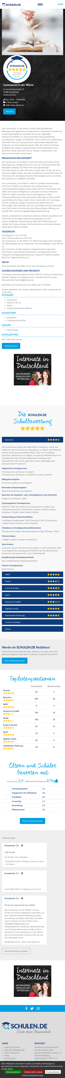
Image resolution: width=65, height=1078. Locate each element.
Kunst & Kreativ (32, 588)
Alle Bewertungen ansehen (16, 951)
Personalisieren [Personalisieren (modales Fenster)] (53, 1072)
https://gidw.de (17, 105)
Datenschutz (9, 1058)
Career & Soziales (12, 622)
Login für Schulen (12, 1047)
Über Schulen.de (11, 1052)
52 (54, 712)
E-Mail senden (12, 102)
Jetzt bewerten (11, 346)
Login (60, 4)
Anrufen (9, 111)
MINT (32, 574)
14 (36, 733)
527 (36, 712)
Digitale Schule (32, 608)
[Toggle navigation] (40, 4)
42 (36, 740)
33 (36, 691)
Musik (32, 581)
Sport (32, 595)
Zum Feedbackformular (14, 660)
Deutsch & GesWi (32, 602)
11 (54, 726)
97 (36, 726)
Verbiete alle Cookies (33, 1072)
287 (36, 698)
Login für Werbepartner (14, 1050)
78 (36, 747)
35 (54, 719)
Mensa (8, 629)
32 (54, 698)
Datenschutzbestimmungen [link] (32, 1075)
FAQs (6, 1055)
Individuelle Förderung (32, 615)
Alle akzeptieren (13, 1072)
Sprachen (32, 439)
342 (36, 719)
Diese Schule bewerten (32, 821)
